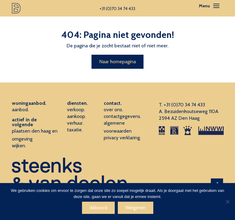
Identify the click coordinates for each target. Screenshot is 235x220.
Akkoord (98, 208)
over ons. (113, 109)
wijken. (19, 145)
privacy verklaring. (122, 138)
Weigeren (135, 208)
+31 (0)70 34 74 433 (184, 105)
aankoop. (76, 116)
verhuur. (75, 123)
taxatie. (75, 130)
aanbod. (20, 109)
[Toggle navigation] (216, 5)
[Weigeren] (227, 202)
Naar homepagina (117, 61)
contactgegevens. (122, 116)
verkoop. (76, 109)
